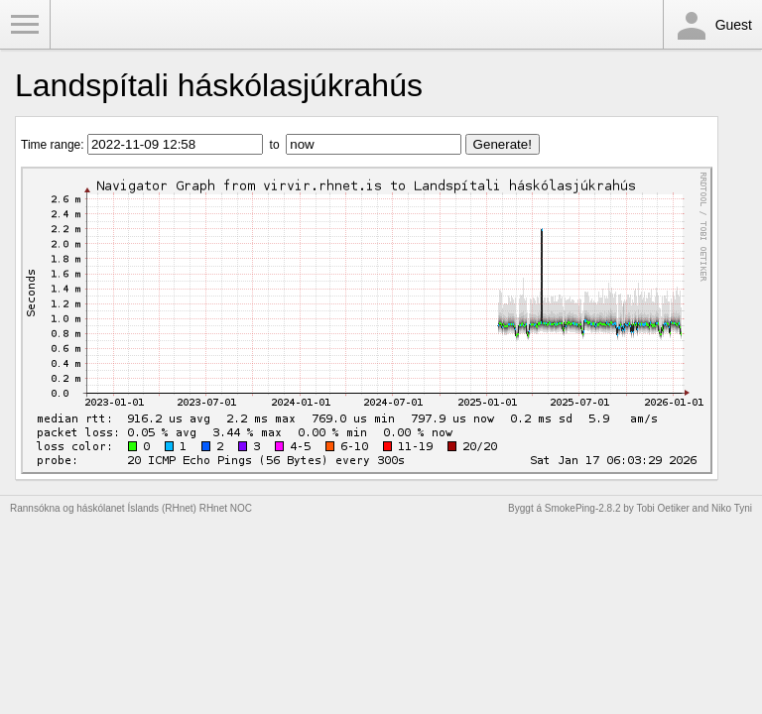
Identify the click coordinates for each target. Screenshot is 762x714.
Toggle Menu (25, 25)
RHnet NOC (225, 508)
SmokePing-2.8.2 (583, 508)
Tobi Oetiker (662, 508)
